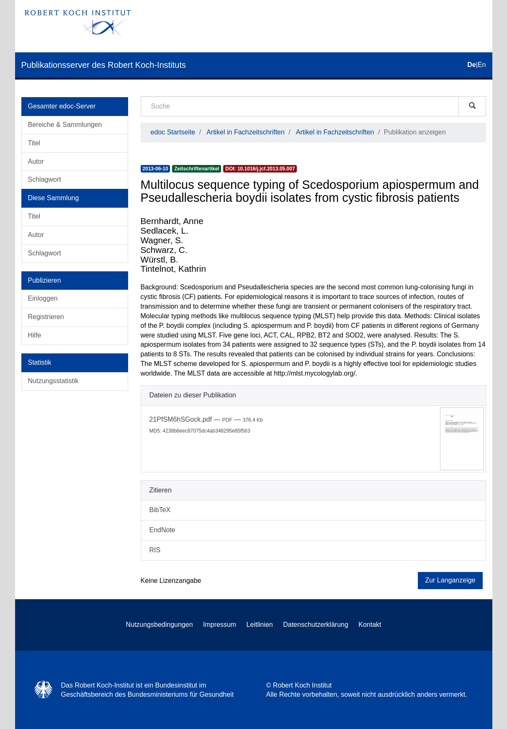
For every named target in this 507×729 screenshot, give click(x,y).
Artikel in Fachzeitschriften (245, 132)
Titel (34, 143)
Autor (36, 161)
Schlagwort (44, 179)
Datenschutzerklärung (315, 624)
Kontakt (369, 624)
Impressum (219, 624)
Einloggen (43, 298)
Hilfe (34, 335)
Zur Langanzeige (450, 580)
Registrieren (46, 316)
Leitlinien (260, 624)
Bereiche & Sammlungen (65, 124)
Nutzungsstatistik (53, 380)
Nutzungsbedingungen (159, 624)
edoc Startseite (173, 132)
